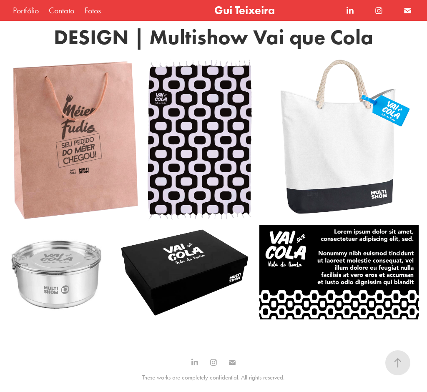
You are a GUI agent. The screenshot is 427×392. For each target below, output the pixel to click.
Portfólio (26, 10)
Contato (61, 10)
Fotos (93, 10)
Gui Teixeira (244, 10)
